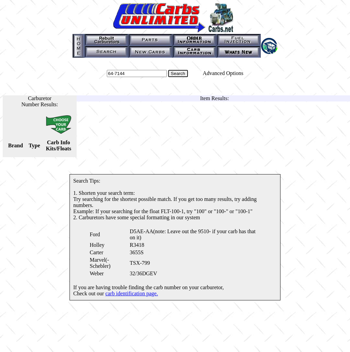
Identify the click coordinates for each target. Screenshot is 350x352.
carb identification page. (131, 293)
